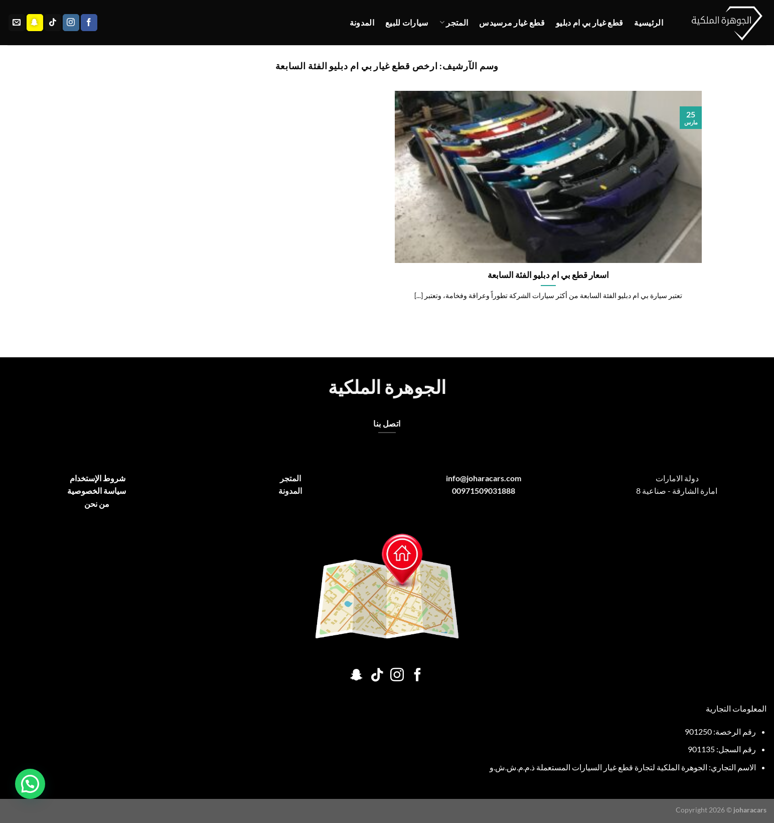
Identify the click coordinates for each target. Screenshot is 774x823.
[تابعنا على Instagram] (71, 22)
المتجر (453, 23)
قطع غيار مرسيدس (512, 22)
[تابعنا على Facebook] (89, 22)
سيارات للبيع (406, 22)
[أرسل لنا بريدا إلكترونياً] (17, 22)
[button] (30, 784)
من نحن (96, 503)
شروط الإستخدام (96, 478)
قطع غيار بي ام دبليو (589, 22)
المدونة (362, 22)
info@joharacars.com (483, 478)
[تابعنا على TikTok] (53, 22)
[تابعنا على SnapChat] (35, 22)
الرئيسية (648, 22)
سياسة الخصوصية (96, 490)
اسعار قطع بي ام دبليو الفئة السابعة (548, 275)
